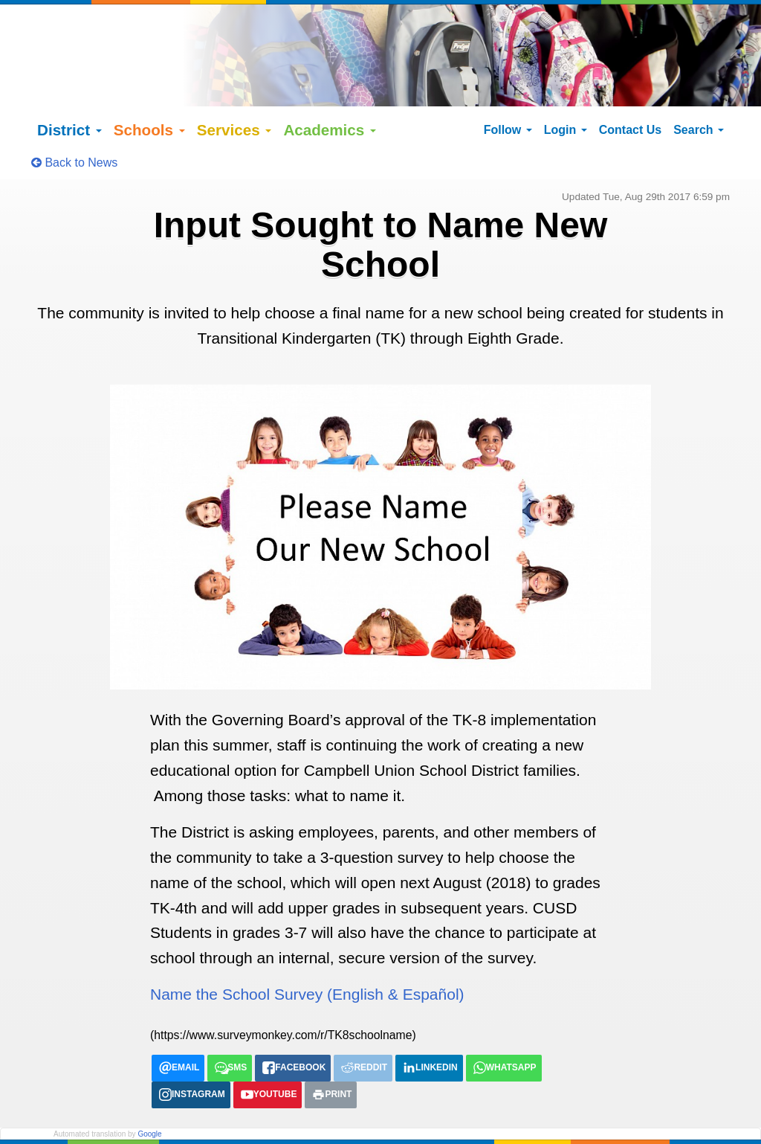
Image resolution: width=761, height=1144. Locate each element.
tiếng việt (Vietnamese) (243, 1126)
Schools (149, 106)
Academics (329, 106)
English (71, 1126)
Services (234, 106)
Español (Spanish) (139, 1126)
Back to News (74, 138)
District (69, 106)
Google (149, 1111)
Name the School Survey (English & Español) (307, 971)
